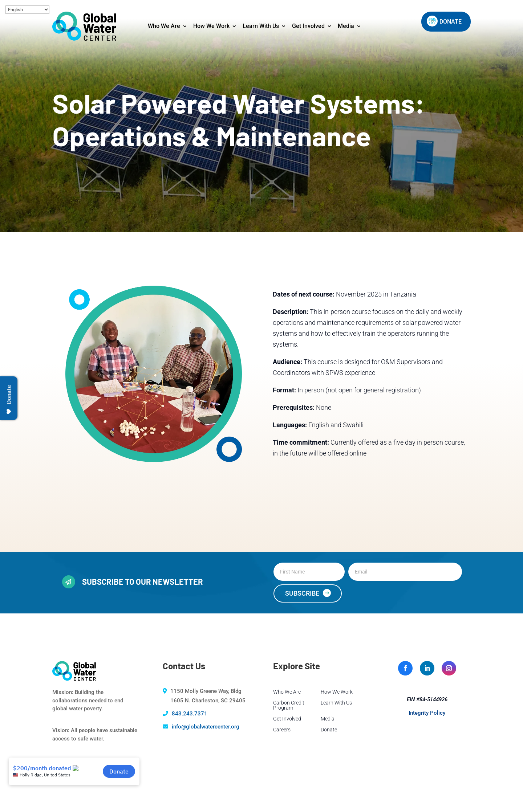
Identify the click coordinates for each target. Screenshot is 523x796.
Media (346, 26)
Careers (282, 729)
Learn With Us (261, 26)
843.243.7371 (189, 713)
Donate (329, 729)
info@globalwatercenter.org (205, 726)
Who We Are (164, 26)
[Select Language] (27, 9)
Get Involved (308, 26)
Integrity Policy (427, 713)
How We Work (211, 26)
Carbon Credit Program (288, 705)
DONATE (450, 21)
